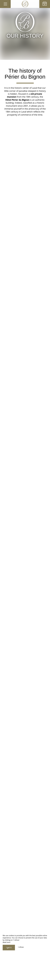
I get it (8, 947)
